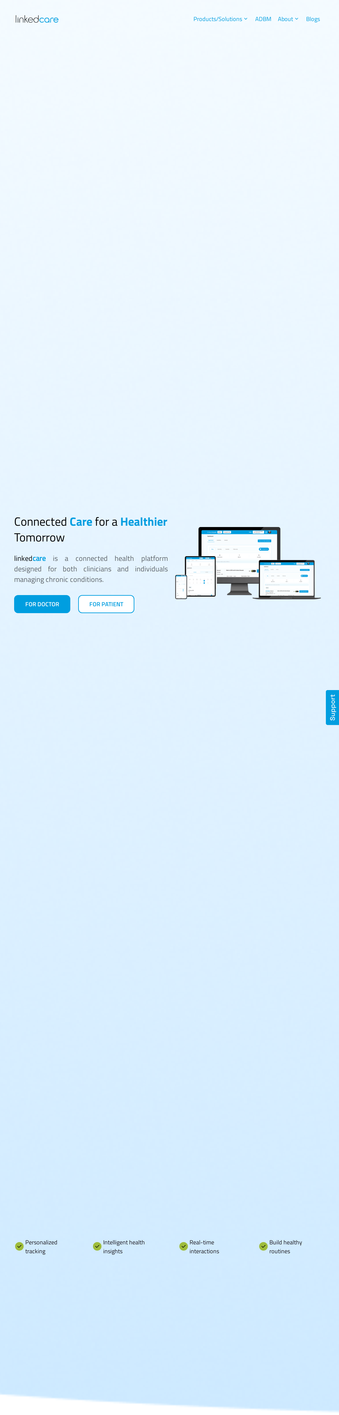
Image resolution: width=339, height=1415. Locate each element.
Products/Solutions (221, 18)
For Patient (106, 604)
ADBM (263, 18)
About (289, 18)
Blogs (313, 18)
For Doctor (42, 604)
